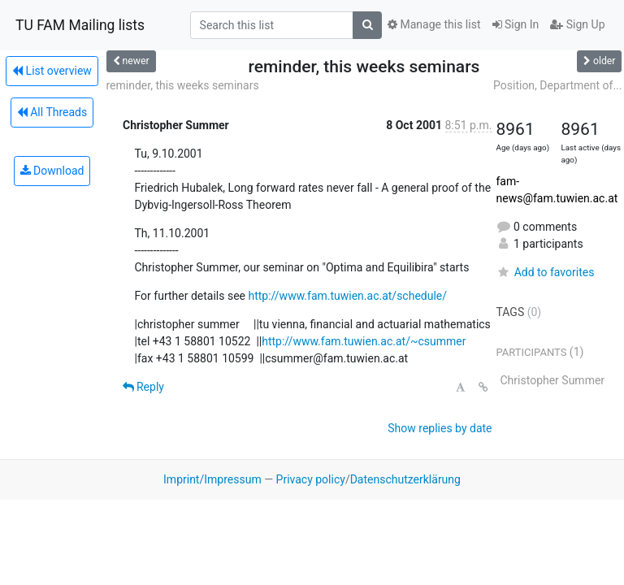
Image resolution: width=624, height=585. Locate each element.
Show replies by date (440, 428)
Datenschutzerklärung (405, 479)
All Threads (52, 112)
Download (52, 170)
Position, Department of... (557, 85)
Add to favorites (545, 272)
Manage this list (434, 24)
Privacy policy (310, 479)
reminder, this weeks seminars (182, 85)
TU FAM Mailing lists (80, 25)
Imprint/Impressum (212, 479)
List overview (52, 70)
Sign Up (577, 24)
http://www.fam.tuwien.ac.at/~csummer (364, 341)
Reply (143, 386)
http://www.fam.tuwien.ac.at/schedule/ (347, 295)
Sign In (516, 24)
